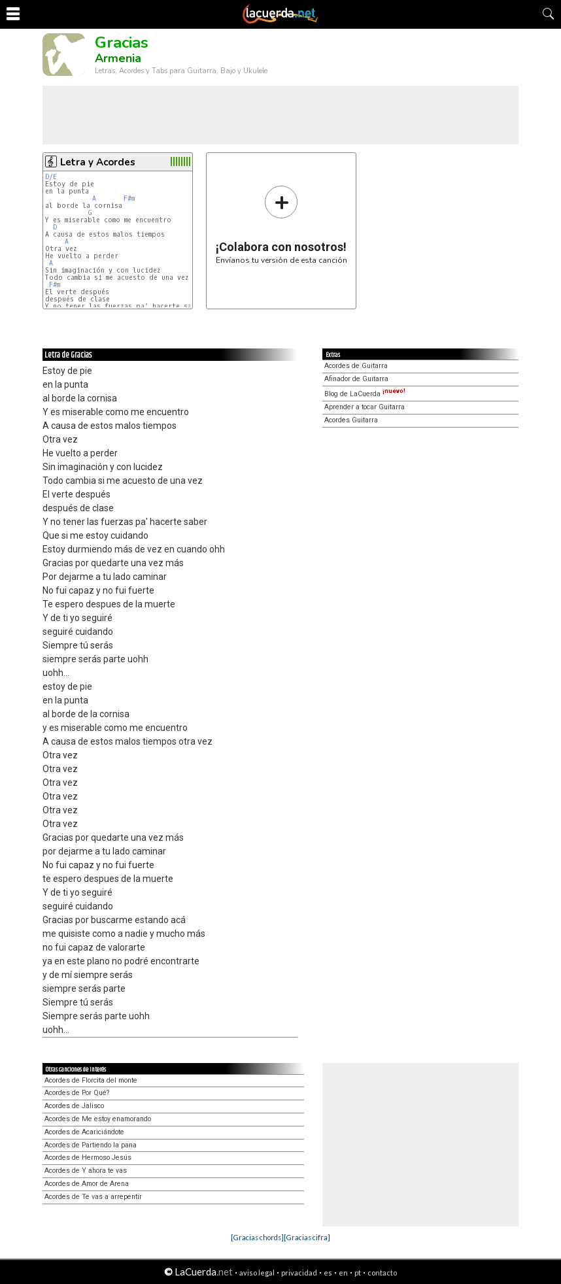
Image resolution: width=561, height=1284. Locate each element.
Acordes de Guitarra (356, 366)
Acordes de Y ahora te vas (85, 1170)
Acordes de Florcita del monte (90, 1080)
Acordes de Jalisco (74, 1106)
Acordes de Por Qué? (76, 1093)
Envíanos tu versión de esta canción (281, 224)
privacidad (299, 1272)
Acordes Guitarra (351, 420)
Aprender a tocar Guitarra (364, 407)
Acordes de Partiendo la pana (90, 1145)
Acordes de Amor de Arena (86, 1183)
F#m (129, 198)
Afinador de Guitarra (356, 379)
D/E (51, 177)
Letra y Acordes (97, 162)
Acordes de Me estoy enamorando (97, 1119)
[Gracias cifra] (307, 1237)
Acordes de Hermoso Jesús (87, 1157)
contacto (382, 1272)
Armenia (118, 58)
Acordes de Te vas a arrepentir (93, 1196)
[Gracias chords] (257, 1237)
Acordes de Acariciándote (84, 1132)
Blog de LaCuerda (364, 394)
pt (357, 1272)
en (343, 1272)
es (328, 1272)
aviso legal (257, 1272)
